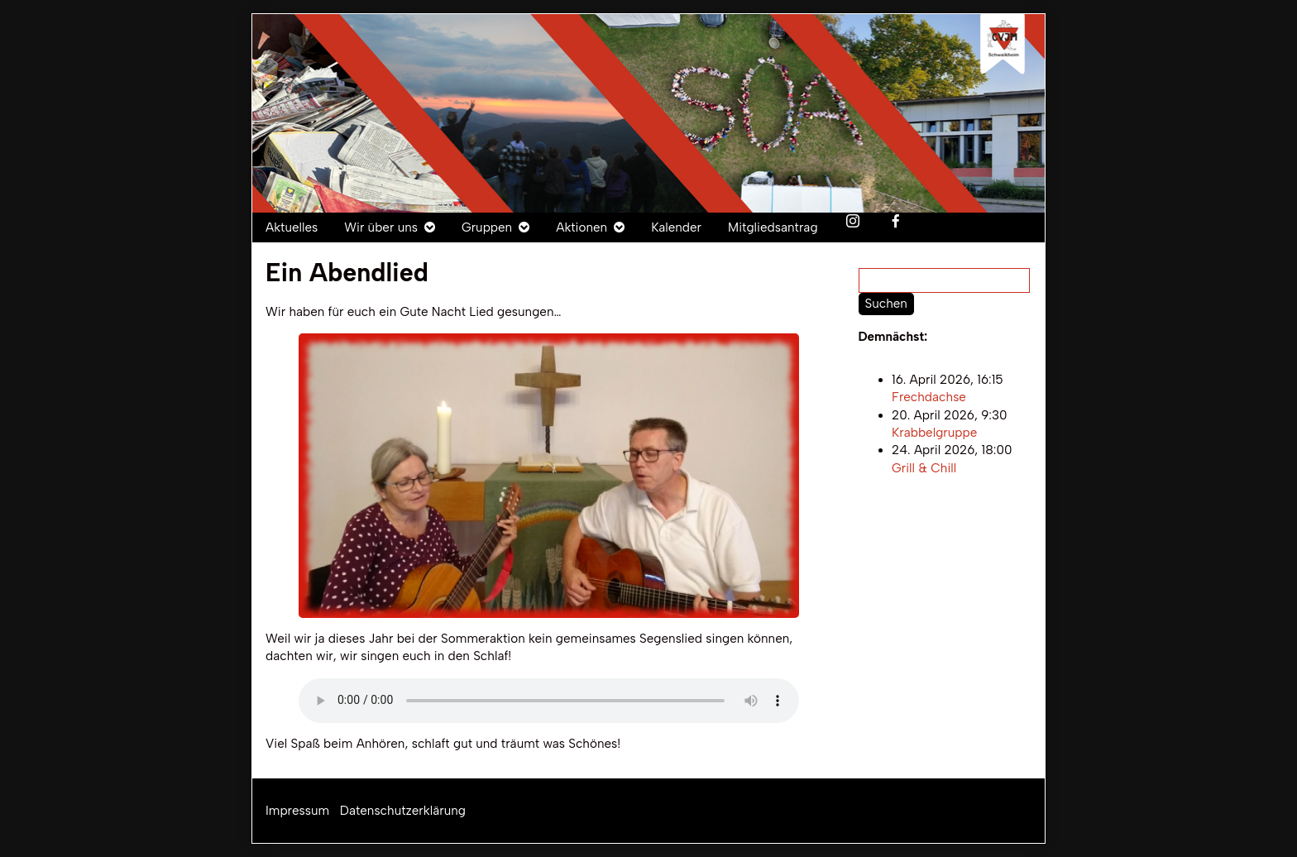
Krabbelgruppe (934, 432)
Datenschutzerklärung (403, 810)
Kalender (676, 227)
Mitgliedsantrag (773, 227)
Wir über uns (381, 227)
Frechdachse (929, 397)
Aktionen (581, 227)
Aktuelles (292, 227)
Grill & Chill (924, 468)
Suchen (886, 303)
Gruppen (487, 227)
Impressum (297, 810)
